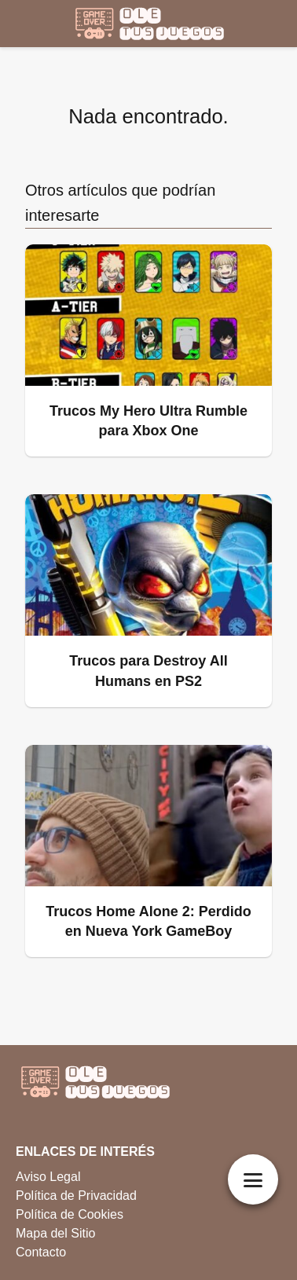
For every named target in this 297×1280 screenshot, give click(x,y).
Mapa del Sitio (55, 1233)
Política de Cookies (69, 1214)
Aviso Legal (48, 1176)
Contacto (41, 1252)
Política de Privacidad (76, 1195)
